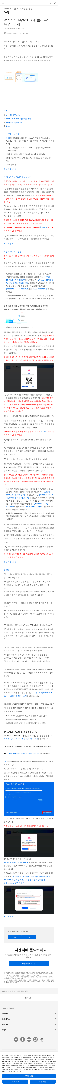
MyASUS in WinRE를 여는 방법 (18, 119)
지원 (14, 8)
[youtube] (16, 1039)
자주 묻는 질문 (25, 8)
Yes (15, 937)
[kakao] (42, 1039)
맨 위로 (28, 998)
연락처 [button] (29, 1030)
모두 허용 (43, 1081)
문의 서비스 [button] (29, 1019)
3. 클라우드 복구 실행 (12, 252)
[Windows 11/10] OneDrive (17, 289)
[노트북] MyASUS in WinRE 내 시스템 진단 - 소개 (23, 753)
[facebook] (22, 1039)
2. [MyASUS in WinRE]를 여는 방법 (18, 177)
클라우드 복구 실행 (14, 122)
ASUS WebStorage (40, 289)
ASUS (6, 8)
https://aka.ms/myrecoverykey (16, 862)
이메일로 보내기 (12, 33)
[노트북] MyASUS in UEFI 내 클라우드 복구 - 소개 (21, 739)
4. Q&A (6, 570)
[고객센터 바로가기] (29, 963)
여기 (8, 138)
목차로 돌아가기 (10, 169)
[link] (29, 3)
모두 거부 (15, 1081)
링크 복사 (25, 33)
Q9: (5, 761)
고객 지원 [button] (29, 1024)
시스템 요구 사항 (13, 115)
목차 (5, 111)
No (29, 937)
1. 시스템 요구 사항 (11, 134)
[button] (3, 3)
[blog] (29, 1039)
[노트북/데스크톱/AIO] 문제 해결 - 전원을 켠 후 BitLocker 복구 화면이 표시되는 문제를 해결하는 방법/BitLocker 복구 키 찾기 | (27, 879)
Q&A (8, 126)
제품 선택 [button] (29, 1013)
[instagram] (35, 1039)
